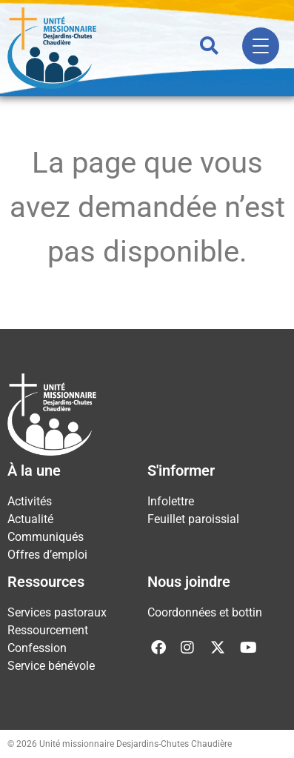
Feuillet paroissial (193, 519)
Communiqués (45, 537)
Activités (29, 501)
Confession (37, 648)
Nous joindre (188, 582)
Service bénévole (51, 666)
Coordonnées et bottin (204, 612)
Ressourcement (47, 630)
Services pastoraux (57, 612)
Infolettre (170, 501)
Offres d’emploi (47, 555)
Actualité (30, 519)
